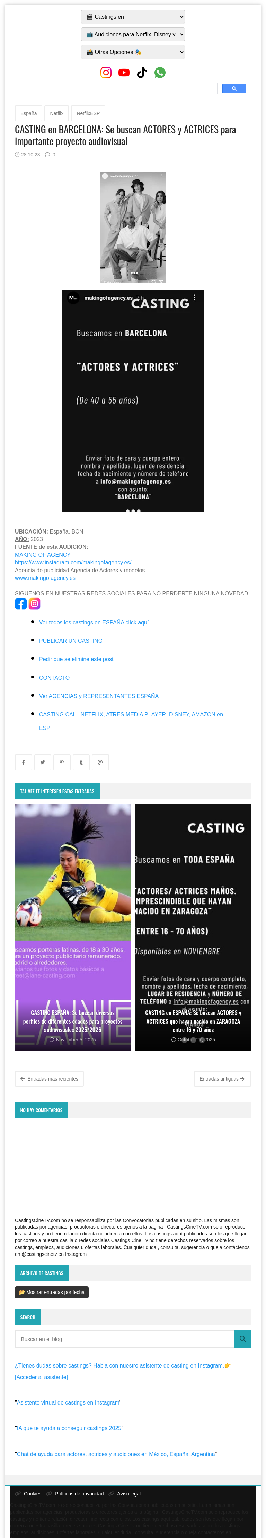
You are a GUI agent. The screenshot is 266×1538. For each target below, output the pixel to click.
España (28, 113)
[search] (118, 89)
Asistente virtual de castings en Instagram (68, 1403)
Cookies (28, 1494)
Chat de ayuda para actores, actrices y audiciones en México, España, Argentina (116, 1454)
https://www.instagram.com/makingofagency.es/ (73, 562)
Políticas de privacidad (75, 1494)
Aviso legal (124, 1494)
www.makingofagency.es (45, 578)
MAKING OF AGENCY (43, 555)
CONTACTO (54, 678)
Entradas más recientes (49, 1079)
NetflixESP (88, 113)
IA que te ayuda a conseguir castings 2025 (69, 1428)
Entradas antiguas (222, 1079)
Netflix (56, 113)
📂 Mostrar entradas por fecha (52, 1292)
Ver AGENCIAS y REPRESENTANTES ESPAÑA (99, 696)
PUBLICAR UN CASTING (71, 641)
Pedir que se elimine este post (76, 659)
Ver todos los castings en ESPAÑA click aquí (94, 623)
